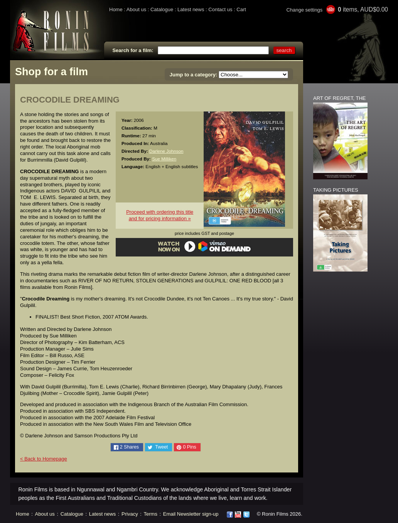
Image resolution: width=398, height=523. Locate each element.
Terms (150, 514)
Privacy (129, 514)
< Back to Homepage (43, 459)
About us (136, 9)
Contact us (220, 9)
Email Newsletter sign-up (191, 514)
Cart (241, 9)
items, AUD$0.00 (363, 9)
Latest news (190, 9)
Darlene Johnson (166, 151)
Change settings (304, 10)
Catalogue (161, 9)
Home (116, 9)
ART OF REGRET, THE (339, 98)
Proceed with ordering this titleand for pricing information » (159, 215)
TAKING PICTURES (335, 190)
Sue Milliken (164, 158)
